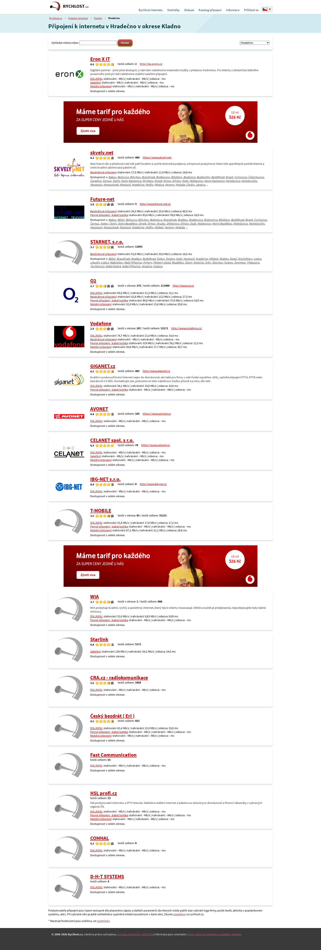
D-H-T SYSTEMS (107, 876)
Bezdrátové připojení (103, 172)
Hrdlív (149, 185)
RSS (150, 934)
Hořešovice (233, 181)
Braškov (183, 220)
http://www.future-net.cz (155, 204)
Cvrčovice (240, 177)
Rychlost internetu (151, 10)
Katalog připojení (210, 10)
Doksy (104, 223)
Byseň (229, 177)
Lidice (105, 262)
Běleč (120, 220)
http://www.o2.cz (183, 285)
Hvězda (180, 185)
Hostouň (125, 185)
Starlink (99, 639)
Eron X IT (100, 59)
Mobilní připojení (100, 86)
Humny (169, 185)
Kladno (98, 18)
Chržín (190, 185)
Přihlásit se (251, 10)
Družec (161, 223)
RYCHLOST (76, 6)
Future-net (102, 199)
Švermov (239, 262)
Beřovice (123, 177)
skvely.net (101, 152)
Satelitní (95, 82)
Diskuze (189, 10)
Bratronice (210, 220)
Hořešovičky (249, 181)
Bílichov (135, 177)
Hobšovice (196, 181)
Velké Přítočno (131, 266)
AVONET (99, 409)
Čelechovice (256, 177)
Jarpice (200, 185)
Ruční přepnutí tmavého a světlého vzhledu (214, 934)
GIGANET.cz (102, 366)
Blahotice (156, 220)
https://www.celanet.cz (155, 445)
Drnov (167, 181)
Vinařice (147, 266)
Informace (232, 10)
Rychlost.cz (55, 18)
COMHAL (99, 838)
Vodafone (100, 323)
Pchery (147, 262)
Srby (208, 262)
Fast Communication (113, 755)
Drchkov (147, 181)
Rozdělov (178, 262)
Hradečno (138, 185)
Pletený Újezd (162, 262)
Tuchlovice (97, 266)
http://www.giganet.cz (156, 371)
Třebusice (253, 262)
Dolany (170, 259)
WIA (94, 596)
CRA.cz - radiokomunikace (119, 678)
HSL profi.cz (103, 793)
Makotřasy (116, 262)
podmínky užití (137, 934)
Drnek (158, 181)
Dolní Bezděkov (127, 223)
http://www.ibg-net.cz (153, 484)
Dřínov (176, 181)
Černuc (107, 181)
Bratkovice (163, 177)
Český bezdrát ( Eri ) (112, 716)
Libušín (95, 262)
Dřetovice (173, 223)
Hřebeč (158, 227)
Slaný (188, 262)
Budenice (189, 177)
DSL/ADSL (96, 79)
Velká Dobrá (113, 266)
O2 (93, 281)
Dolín (116, 181)
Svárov (228, 262)
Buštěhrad (217, 177)
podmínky (103, 921)
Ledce (257, 259)
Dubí (185, 181)
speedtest (179, 914)
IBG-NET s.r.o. (105, 479)
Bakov (112, 177)
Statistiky (173, 10)
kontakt (122, 934)
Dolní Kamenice (131, 181)
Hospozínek (110, 185)
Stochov (217, 262)
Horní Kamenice (214, 181)
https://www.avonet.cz (157, 414)
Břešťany (176, 177)
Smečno (198, 262)
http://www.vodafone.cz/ (186, 328)
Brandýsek (148, 177)
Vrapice (158, 266)
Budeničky (203, 177)
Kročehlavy (245, 259)
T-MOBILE (100, 510)
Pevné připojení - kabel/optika (109, 215)
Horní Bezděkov (222, 223)
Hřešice (159, 185)
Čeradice (95, 181)
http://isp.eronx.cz (151, 64)
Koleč (233, 259)
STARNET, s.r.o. (106, 242)
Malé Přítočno (133, 262)
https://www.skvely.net (157, 157)
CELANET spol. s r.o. (112, 440)
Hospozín (96, 185)
